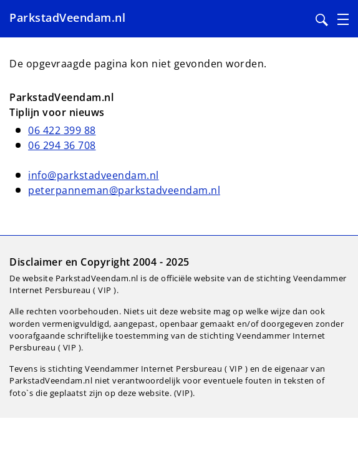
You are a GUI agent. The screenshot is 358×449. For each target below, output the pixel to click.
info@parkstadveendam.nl (93, 175)
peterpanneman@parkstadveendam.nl (124, 190)
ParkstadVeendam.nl (67, 17)
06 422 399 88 (62, 130)
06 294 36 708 (62, 145)
